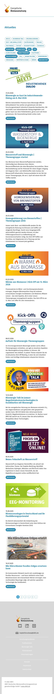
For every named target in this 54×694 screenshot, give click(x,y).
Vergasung (10, 60)
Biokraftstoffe (29, 46)
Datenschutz (27, 669)
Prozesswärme (11, 56)
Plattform (35, 53)
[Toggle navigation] (43, 9)
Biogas (18, 46)
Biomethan (9, 49)
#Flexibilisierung (32, 39)
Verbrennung (42, 56)
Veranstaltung (30, 56)
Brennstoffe (20, 49)
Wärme (34, 60)
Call (29, 49)
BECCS (8, 39)
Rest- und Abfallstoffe (14, 42)
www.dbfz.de (25, 686)
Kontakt (27, 662)
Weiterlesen (11, 118)
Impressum (27, 666)
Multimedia (10, 46)
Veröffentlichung (22, 60)
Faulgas (39, 42)
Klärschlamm (10, 53)
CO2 (35, 49)
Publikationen (27, 643)
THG (20, 56)
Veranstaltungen (27, 654)
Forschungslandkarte (27, 639)
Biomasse (40, 46)
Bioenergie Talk (18, 39)
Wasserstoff (43, 60)
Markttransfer (23, 53)
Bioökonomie (29, 42)
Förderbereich (27, 651)
